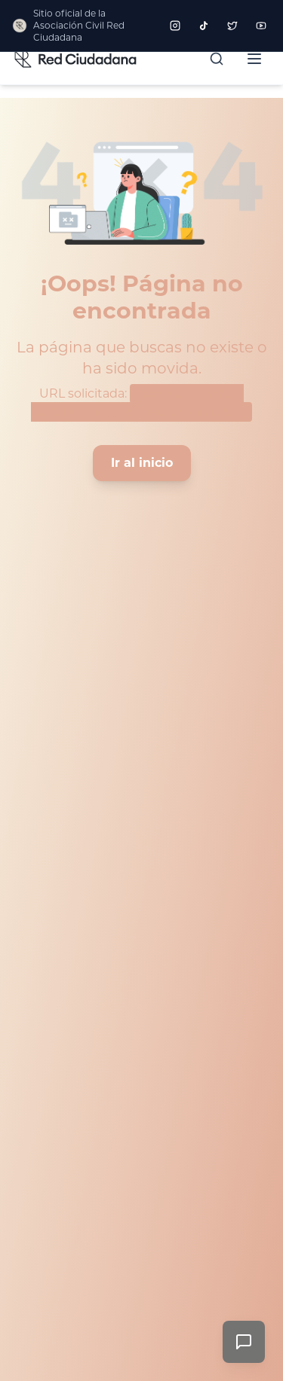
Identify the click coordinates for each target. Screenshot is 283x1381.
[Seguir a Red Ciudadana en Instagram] (175, 25)
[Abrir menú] (254, 58)
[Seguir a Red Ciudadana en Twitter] (232, 25)
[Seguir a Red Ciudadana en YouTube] (261, 25)
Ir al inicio (142, 463)
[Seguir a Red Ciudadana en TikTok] (204, 25)
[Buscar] (216, 59)
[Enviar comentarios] (244, 1342)
